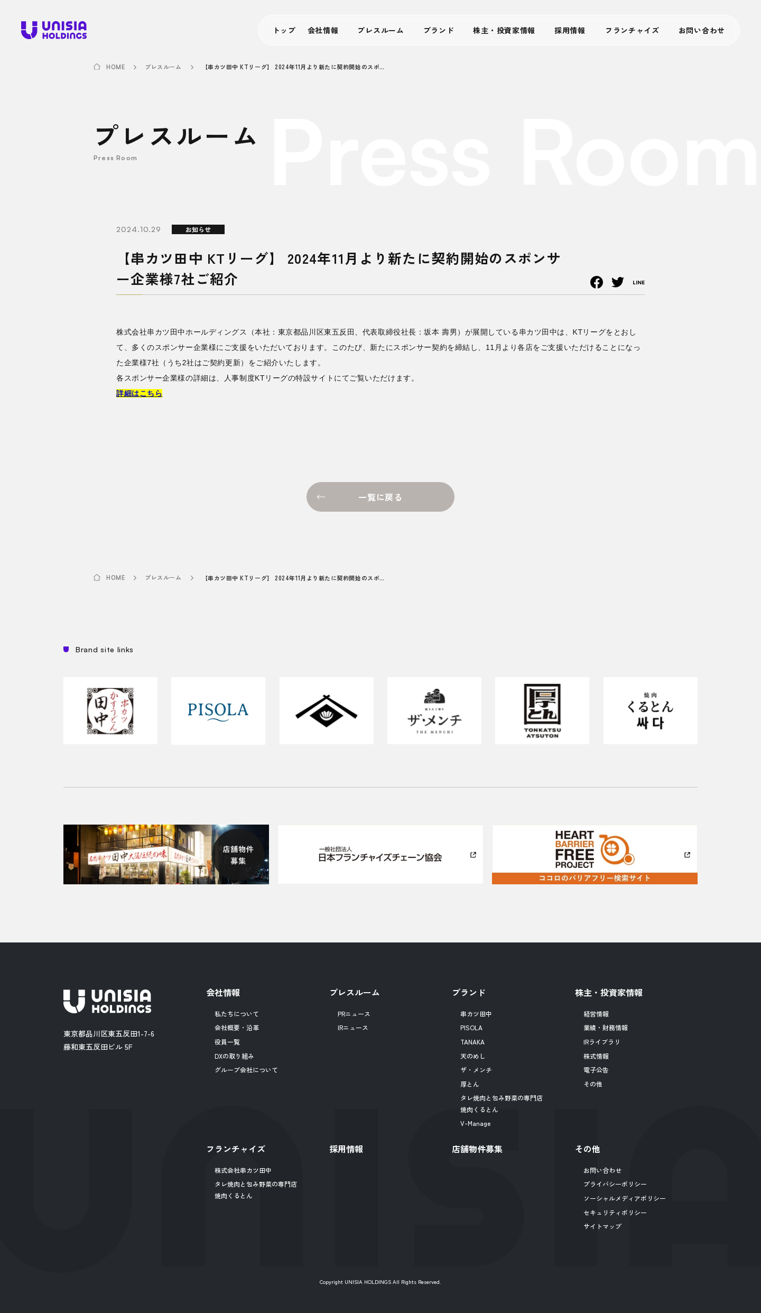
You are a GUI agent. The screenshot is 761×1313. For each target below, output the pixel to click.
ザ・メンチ (476, 1069)
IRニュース (353, 1027)
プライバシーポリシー (615, 1183)
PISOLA (471, 1027)
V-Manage (475, 1122)
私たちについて (237, 1013)
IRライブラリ (601, 1041)
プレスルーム (380, 30)
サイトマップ (602, 1226)
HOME (115, 67)
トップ (284, 30)
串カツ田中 (476, 1013)
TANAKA (472, 1041)
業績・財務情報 (605, 1027)
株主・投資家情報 (504, 30)
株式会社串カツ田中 (243, 1170)
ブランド (438, 30)
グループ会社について (246, 1069)
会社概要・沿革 (237, 1027)
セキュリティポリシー (615, 1212)
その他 (592, 1083)
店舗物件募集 (477, 1148)
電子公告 (596, 1069)
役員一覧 (227, 1041)
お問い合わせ (702, 30)
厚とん (469, 1083)
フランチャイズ (632, 30)
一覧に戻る (380, 497)
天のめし (473, 1055)
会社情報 (323, 30)
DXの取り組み (234, 1055)
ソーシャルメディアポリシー (624, 1198)
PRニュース (354, 1013)
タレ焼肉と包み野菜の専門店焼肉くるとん (501, 1103)
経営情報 (596, 1013)
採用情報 (570, 30)
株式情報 (596, 1055)
